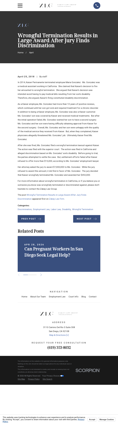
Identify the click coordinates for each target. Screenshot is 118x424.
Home (24, 340)
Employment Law (41, 253)
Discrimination (25, 253)
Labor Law (56, 253)
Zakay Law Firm (56, 242)
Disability (66, 253)
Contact (92, 340)
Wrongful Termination (82, 253)
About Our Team (38, 340)
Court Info (73, 340)
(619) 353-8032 (59, 391)
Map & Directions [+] (59, 378)
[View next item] (42, 318)
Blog (83, 340)
